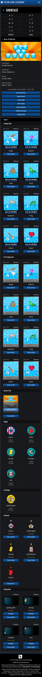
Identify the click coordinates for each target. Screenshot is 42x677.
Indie (9, 78)
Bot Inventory (21, 93)
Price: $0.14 (11, 416)
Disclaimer (26, 667)
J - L (31, 19)
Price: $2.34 (31, 353)
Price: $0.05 (11, 154)
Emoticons (6, 515)
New (31, 34)
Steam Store (21, 96)
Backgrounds (7, 589)
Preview (10, 614)
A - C (11, 15)
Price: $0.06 (11, 187)
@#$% (11, 34)
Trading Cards (8, 124)
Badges (6, 422)
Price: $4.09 (31, 385)
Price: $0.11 (11, 584)
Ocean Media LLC (8, 72)
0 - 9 (31, 31)
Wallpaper (16, 129)
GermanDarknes (24, 662)
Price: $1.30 (11, 385)
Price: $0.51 (11, 353)
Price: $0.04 (31, 537)
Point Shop (21, 104)
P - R (31, 23)
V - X (31, 27)
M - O (11, 23)
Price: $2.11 (11, 320)
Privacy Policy (35, 667)
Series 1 (6, 120)
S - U (11, 27)
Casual (4, 78)
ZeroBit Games (7, 65)
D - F (31, 15)
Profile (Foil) (21, 114)
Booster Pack (7, 391)
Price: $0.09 (31, 219)
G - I (11, 19)
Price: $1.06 (31, 288)
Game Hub (21, 100)
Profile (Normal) (21, 111)
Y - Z (11, 31)
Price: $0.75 (11, 288)
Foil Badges (7, 490)
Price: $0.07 (11, 251)
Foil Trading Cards (9, 257)
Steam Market (21, 107)
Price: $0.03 (11, 537)
